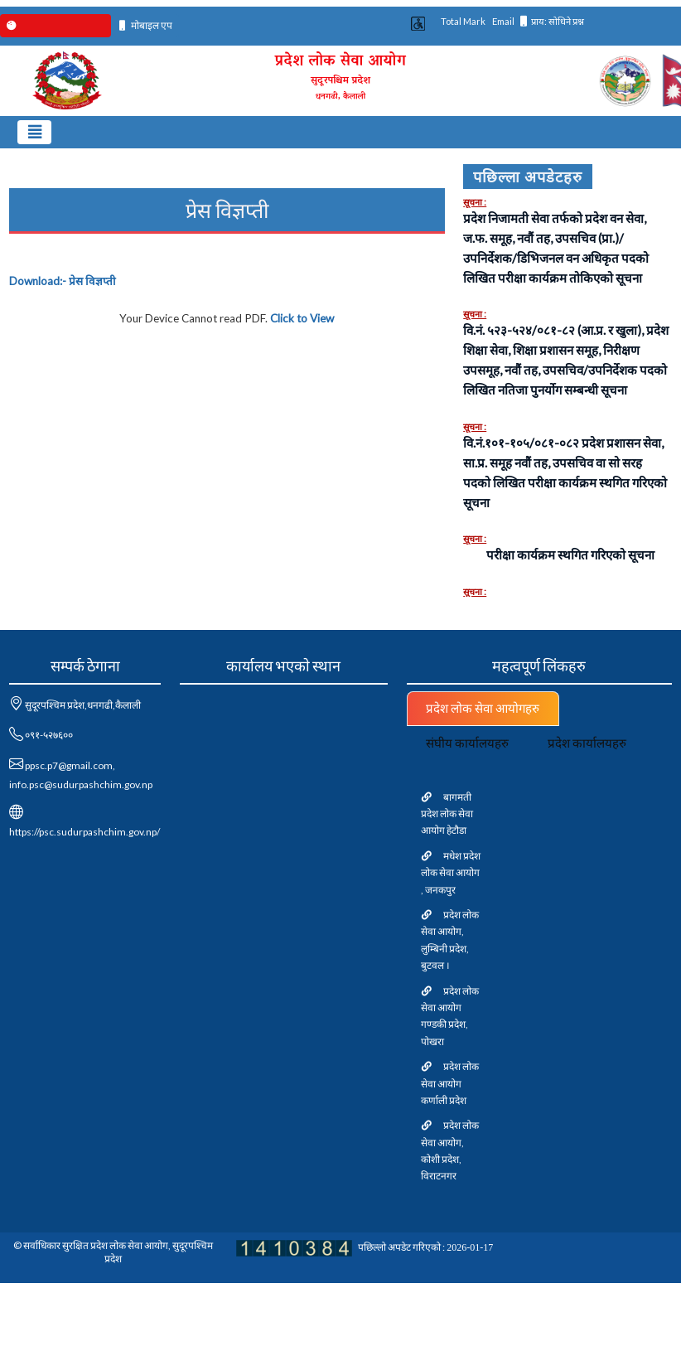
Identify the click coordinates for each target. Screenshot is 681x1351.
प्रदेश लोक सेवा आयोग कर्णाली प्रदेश (450, 1083)
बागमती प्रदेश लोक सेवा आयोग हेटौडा (447, 814)
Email (503, 21)
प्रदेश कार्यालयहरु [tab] (587, 742)
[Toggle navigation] (34, 132)
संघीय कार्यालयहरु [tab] (467, 742)
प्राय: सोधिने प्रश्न (552, 21)
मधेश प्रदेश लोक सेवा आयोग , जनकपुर (451, 873)
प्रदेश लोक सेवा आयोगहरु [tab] (482, 707)
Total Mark (463, 21)
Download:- (62, 281)
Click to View (302, 318)
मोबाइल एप (146, 25)
